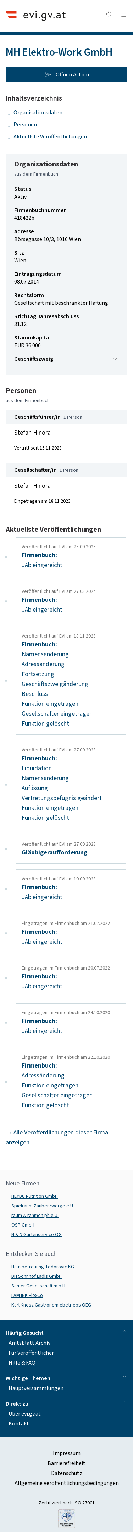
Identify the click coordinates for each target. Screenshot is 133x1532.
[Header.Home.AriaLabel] (36, 16)
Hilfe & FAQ (22, 1363)
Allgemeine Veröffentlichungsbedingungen (67, 1483)
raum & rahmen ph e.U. (35, 1215)
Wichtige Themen (66, 1377)
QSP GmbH (22, 1225)
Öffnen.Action (66, 75)
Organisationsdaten (34, 112)
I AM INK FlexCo (27, 1295)
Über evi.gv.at (25, 1414)
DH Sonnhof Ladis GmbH (36, 1276)
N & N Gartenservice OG (36, 1234)
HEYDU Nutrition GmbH (34, 1196)
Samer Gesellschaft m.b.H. (38, 1286)
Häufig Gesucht (66, 1332)
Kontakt (19, 1424)
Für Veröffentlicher (31, 1353)
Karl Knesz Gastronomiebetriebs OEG (51, 1305)
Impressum (67, 1453)
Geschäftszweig (66, 359)
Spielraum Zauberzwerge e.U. (42, 1206)
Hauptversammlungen (36, 1388)
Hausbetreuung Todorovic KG (42, 1266)
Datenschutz (66, 1473)
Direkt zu (66, 1403)
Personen (21, 124)
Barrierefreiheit (66, 1463)
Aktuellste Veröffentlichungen (46, 137)
